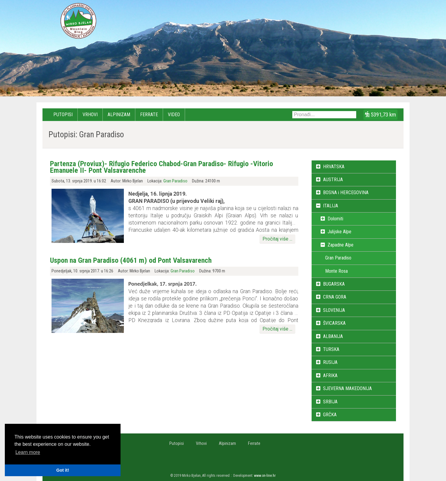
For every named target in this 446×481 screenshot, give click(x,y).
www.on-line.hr (265, 475)
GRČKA (330, 414)
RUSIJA (330, 362)
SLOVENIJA (334, 310)
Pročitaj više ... (277, 239)
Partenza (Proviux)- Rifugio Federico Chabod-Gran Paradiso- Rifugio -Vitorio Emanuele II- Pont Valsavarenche (161, 167)
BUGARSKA (334, 284)
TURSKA (331, 349)
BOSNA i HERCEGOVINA (346, 192)
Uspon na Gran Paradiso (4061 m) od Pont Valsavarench (131, 260)
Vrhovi (90, 114)
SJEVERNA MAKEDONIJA (347, 388)
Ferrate (149, 114)
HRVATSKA (333, 166)
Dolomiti (335, 219)
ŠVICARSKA (334, 323)
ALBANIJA (333, 336)
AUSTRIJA (333, 179)
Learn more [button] (27, 452)
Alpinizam (119, 114)
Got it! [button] (62, 470)
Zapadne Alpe (340, 245)
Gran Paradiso (175, 181)
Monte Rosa (336, 271)
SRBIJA (330, 402)
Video (174, 114)
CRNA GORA (334, 297)
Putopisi (63, 114)
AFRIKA (330, 375)
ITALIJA (330, 206)
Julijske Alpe (339, 231)
